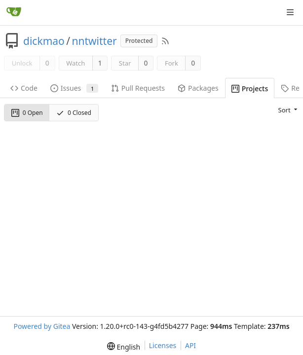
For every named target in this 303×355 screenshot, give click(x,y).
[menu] (288, 109)
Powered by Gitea (41, 326)
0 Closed (73, 112)
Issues (74, 88)
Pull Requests (138, 88)
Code (24, 88)
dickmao (44, 41)
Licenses (163, 345)
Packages (198, 88)
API (190, 345)
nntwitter (94, 41)
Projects (249, 88)
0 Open (27, 112)
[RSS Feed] (165, 40)
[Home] (13, 12)
